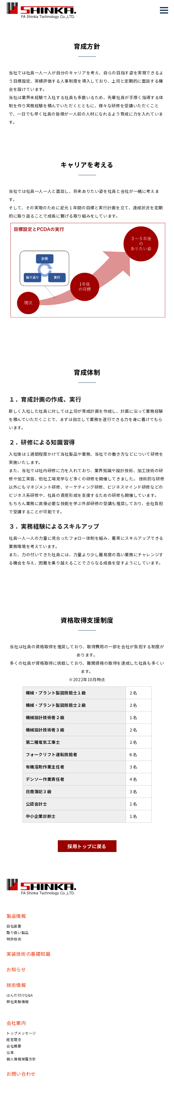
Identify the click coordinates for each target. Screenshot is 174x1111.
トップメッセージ (21, 1032)
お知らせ (16, 969)
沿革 (10, 1052)
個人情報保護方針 (21, 1058)
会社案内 (16, 1022)
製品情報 (16, 915)
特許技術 (13, 938)
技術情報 (16, 984)
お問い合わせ (21, 1073)
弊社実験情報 (17, 1001)
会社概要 (13, 1045)
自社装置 (13, 925)
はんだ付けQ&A (19, 995)
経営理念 (13, 1039)
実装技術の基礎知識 (28, 953)
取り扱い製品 (17, 932)
